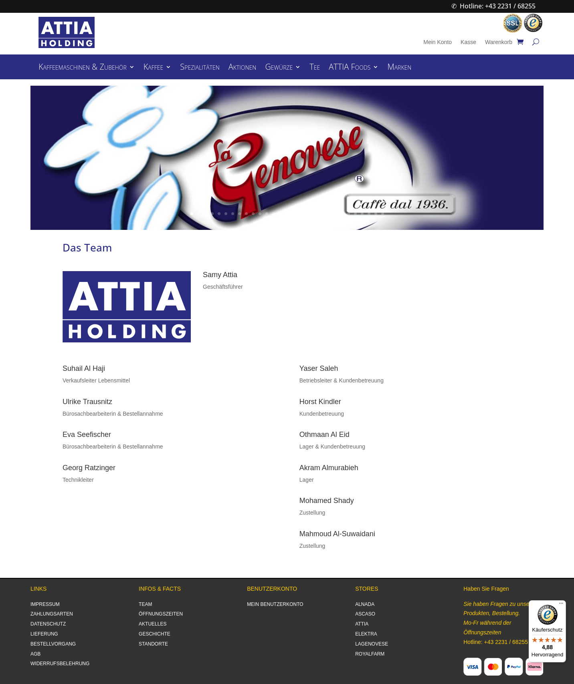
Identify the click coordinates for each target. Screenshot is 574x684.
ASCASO (365, 614)
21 (328, 213)
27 (369, 213)
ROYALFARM (369, 654)
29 (382, 213)
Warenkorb (498, 42)
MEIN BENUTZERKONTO (275, 604)
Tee (314, 68)
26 (362, 213)
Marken (399, 68)
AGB (35, 654)
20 (321, 213)
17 (300, 213)
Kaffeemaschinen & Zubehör (82, 68)
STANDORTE (153, 644)
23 (341, 213)
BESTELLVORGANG (53, 644)
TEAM (145, 604)
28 (375, 213)
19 (314, 213)
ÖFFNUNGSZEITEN (161, 614)
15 (287, 213)
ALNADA (364, 604)
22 (334, 213)
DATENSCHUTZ (48, 624)
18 (307, 213)
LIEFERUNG (44, 634)
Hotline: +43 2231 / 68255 (498, 6)
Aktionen (242, 68)
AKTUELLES (152, 624)
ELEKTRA (366, 634)
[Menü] (561, 605)
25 (355, 213)
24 (348, 213)
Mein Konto (437, 42)
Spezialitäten (199, 68)
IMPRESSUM (45, 604)
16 (294, 213)
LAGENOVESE (371, 644)
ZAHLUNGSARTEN (51, 614)
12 (266, 213)
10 (253, 213)
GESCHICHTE (154, 634)
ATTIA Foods (349, 68)
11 (260, 213)
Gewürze (279, 68)
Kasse (468, 42)
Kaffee (154, 68)
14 (280, 213)
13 (273, 213)
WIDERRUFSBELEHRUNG (59, 663)
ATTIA (361, 624)
